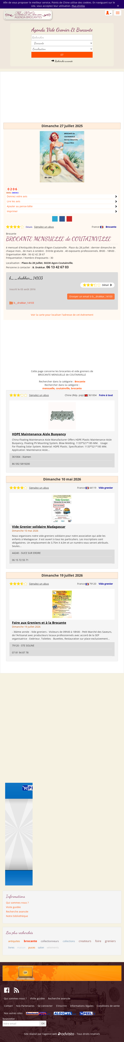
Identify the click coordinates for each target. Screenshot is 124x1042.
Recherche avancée (62, 61)
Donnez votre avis (17, 196)
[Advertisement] (62, 99)
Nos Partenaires (25, 1005)
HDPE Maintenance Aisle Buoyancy (39, 434)
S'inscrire (61, 1005)
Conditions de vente (108, 1005)
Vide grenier (106, 487)
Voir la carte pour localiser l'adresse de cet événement (62, 314)
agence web (50, 1034)
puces (31, 947)
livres (11, 947)
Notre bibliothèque (17, 916)
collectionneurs (50, 941)
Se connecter (45, 1005)
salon (41, 947)
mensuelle (48, 388)
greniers (110, 941)
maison (21, 947)
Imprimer (12, 211)
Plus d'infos (78, 6)
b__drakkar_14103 (26, 277)
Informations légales (81, 1005)
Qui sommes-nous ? (17, 902)
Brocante (111, 226)
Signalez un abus (44, 226)
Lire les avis (13, 201)
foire (98, 941)
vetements (53, 947)
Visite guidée (13, 907)
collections (69, 941)
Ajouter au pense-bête (20, 206)
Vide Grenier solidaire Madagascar (38, 527)
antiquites (14, 941)
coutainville (63, 388)
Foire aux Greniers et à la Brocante (39, 623)
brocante (76, 388)
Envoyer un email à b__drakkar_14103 (90, 296)
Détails (29, 227)
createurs (85, 941)
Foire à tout (106, 395)
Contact (8, 1005)
